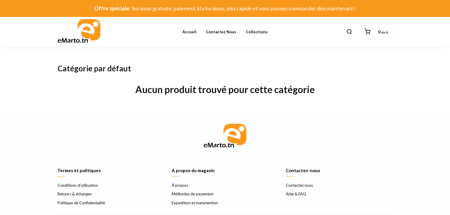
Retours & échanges (75, 194)
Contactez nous (221, 31)
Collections (257, 31)
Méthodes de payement (192, 194)
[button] (349, 32)
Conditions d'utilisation (78, 185)
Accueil (189, 31)
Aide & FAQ (296, 194)
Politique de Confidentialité (81, 202)
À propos (180, 185)
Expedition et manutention (195, 202)
